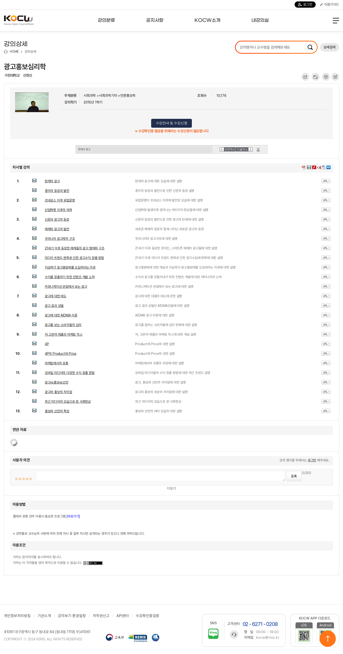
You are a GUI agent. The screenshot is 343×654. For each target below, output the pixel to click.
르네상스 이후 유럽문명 (60, 200)
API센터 (122, 616)
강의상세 (30, 51)
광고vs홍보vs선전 (56, 382)
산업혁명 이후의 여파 (58, 210)
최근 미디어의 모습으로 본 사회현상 (68, 401)
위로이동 (328, 639)
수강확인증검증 (147, 616)
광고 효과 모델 (54, 306)
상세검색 (330, 47)
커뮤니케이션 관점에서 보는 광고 (66, 286)
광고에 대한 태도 (55, 296)
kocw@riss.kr (267, 637)
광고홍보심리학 (25, 66)
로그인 (305, 4)
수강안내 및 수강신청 (171, 123)
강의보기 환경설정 (72, 616)
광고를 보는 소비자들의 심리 (63, 325)
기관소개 (44, 616)
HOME (14, 51)
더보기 (171, 488)
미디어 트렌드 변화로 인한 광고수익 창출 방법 (74, 258)
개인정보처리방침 (17, 616)
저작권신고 (101, 616)
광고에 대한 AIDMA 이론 (61, 315)
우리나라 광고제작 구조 (60, 239)
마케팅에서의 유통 (56, 363)
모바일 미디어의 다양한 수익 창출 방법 (70, 373)
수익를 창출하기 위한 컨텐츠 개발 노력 (70, 277)
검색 (310, 47)
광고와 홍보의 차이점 (58, 392)
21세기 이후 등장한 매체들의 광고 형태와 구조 (74, 248)
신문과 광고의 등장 (57, 219)
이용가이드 (329, 4)
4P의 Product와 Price (60, 354)
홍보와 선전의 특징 (57, 411)
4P (47, 344)
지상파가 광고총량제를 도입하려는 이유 (70, 267)
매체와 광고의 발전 (57, 229)
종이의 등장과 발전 (57, 191)
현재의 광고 (52, 181)
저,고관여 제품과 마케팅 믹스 (63, 334)
